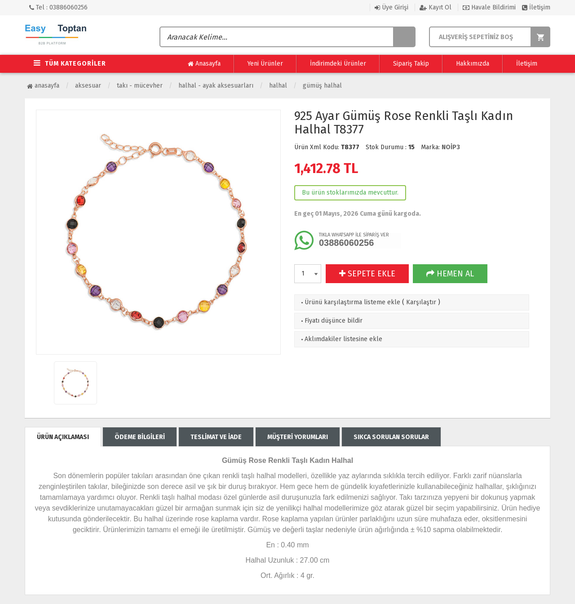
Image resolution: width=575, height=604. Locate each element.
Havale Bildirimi (489, 7)
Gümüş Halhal (322, 85)
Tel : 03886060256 (58, 7)
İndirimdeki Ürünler (338, 63)
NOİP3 (451, 147)
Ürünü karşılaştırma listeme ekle (349, 302)
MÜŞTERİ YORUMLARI (297, 437)
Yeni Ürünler (265, 63)
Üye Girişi (391, 7)
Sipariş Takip (411, 63)
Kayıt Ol (435, 7)
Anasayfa (204, 63)
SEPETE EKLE (367, 273)
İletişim (536, 7)
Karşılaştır (421, 302)
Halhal (278, 85)
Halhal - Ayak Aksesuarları (215, 85)
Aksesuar (88, 85)
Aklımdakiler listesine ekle (340, 339)
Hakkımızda (472, 63)
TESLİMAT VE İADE (216, 437)
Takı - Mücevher (140, 85)
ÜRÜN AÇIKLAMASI (63, 437)
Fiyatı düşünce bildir (331, 320)
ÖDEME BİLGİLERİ (140, 437)
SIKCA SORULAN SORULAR (391, 437)
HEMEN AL (450, 273)
